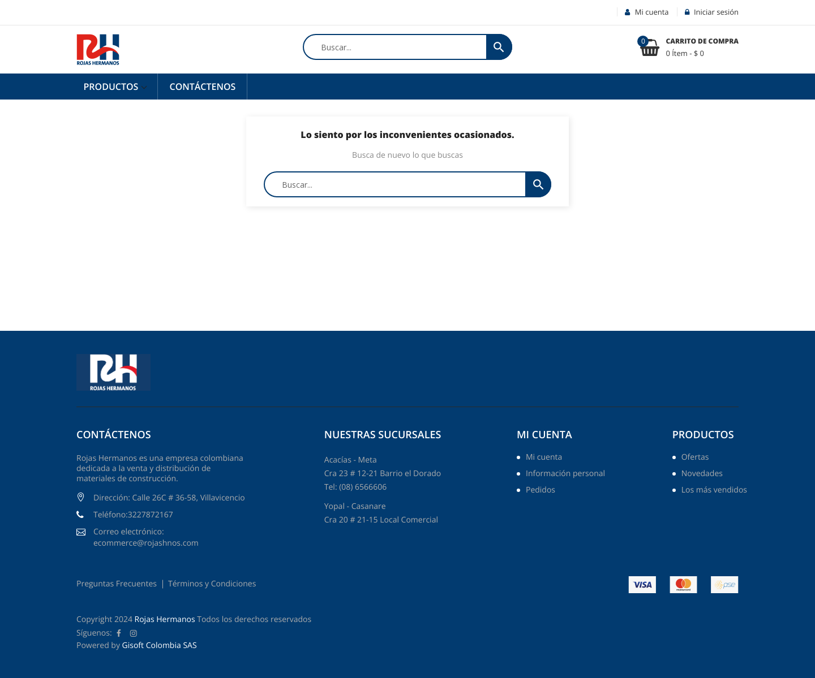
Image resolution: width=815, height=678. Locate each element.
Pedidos (540, 490)
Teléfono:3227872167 (133, 514)
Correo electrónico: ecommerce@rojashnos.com (146, 537)
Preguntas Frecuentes (116, 583)
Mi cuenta (544, 435)
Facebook (119, 633)
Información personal (565, 474)
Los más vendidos (714, 490)
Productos (112, 86)
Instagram (133, 633)
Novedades (702, 474)
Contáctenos (202, 86)
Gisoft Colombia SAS (159, 645)
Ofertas (695, 458)
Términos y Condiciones (212, 583)
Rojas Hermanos (165, 619)
